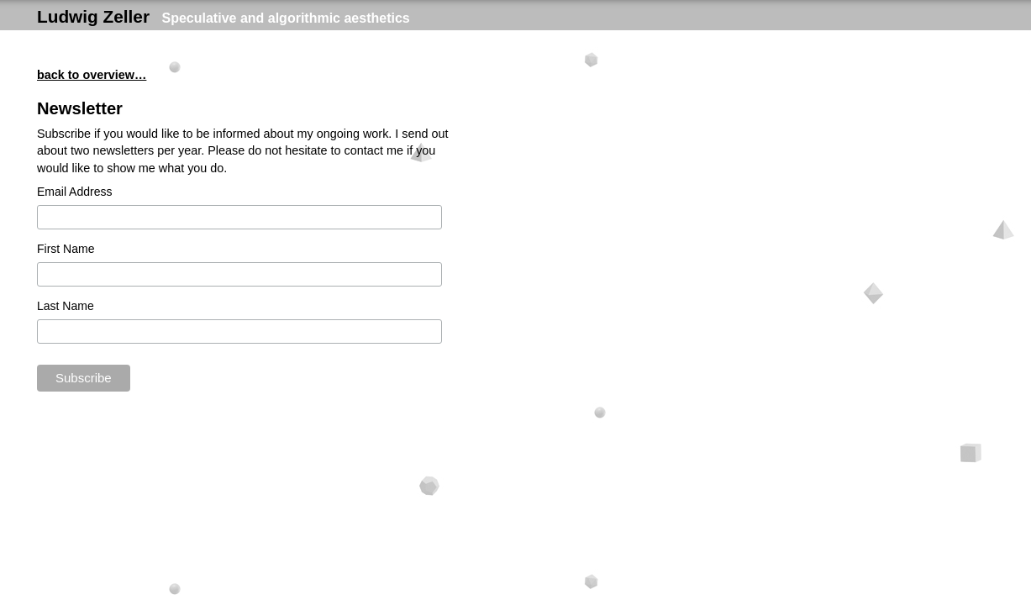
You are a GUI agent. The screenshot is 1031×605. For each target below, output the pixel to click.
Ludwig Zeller (93, 16)
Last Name (65, 306)
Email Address (74, 191)
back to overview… (91, 75)
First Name (65, 248)
